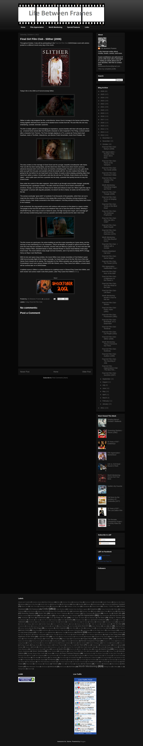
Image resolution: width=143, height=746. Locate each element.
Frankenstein (41, 617)
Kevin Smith (25, 630)
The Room (120, 659)
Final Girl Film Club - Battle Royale (109, 226)
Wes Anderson (116, 664)
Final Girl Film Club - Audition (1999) (109, 355)
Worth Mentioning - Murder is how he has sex (109, 297)
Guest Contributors (99, 620)
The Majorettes (27, 659)
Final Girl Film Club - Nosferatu (109, 350)
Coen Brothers (60, 609)
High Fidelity (121, 622)
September (106, 379)
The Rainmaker (111, 659)
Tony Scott (29, 664)
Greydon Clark (80, 619)
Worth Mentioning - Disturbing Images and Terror (109, 187)
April (104, 394)
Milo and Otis (21, 634)
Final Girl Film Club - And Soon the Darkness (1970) (109, 232)
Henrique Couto (110, 622)
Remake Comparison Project (90, 641)
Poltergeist (39, 638)
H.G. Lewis (112, 619)
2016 (103, 123)
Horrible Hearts (45, 624)
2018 (103, 116)
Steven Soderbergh (24, 651)
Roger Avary (35, 645)
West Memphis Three (32, 666)
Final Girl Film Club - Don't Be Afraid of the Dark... (109, 285)
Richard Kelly (54, 643)
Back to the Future (119, 602)
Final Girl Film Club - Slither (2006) (109, 338)
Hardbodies (32, 622)
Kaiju (109, 628)
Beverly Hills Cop (45, 604)
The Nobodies (73, 659)
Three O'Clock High (114, 661)
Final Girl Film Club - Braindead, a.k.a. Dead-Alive (109, 322)
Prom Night (66, 638)
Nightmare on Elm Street (26, 636)
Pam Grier (45, 636)
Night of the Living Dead (113, 634)
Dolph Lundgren (75, 613)
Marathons (70, 632)
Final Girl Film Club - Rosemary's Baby (109, 174)
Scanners (95, 645)
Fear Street (58, 615)
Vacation (78, 664)
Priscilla (56, 638)
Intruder (29, 626)
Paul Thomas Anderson (67, 636)
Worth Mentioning (55, 27)
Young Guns (22, 668)
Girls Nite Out (45, 619)
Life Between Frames (108, 48)
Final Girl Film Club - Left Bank (109, 291)
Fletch (32, 617)
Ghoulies (31, 619)
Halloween (21, 622)
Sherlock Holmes (43, 647)
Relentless (75, 641)
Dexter (95, 611)
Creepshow (94, 609)
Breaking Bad (108, 604)
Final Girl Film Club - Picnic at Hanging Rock (109, 199)
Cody (27, 302)
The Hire (35, 657)
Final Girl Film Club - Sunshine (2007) (109, 374)
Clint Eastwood (34, 609)
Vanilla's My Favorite (115, 486)
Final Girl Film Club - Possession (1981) (109, 316)
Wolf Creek (63, 666)
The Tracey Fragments (64, 661)
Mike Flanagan (119, 632)
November (106, 141)
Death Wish (66, 611)
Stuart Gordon (52, 651)
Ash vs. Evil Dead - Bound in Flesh (114, 465)
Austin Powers (107, 602)
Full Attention (91, 617)
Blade (74, 604)
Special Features (73, 27)
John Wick (73, 628)
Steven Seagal (118, 649)
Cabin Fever (33, 606)
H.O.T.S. (120, 619)
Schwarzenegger (106, 645)
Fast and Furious (46, 615)
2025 (103, 94)
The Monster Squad (39, 659)
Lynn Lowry (45, 632)
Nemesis (99, 634)
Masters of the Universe (106, 632)
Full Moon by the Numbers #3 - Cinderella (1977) (114, 499)
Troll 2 (63, 664)
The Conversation (51, 655)
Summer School (73, 651)
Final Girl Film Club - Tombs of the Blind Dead (109, 206)
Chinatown (86, 606)
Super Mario (83, 651)
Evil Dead (33, 615)
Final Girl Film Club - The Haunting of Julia (109, 361)
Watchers (106, 664)
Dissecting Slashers (28, 613)
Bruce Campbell (119, 604)
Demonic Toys (86, 611)
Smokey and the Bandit (37, 649)
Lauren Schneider (75, 630)
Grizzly (89, 619)
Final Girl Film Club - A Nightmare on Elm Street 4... (109, 278)
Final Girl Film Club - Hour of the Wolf (109, 272)
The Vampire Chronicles (78, 661)
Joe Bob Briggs (36, 628)
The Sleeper (21, 661)
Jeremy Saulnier (24, 628)
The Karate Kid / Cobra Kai (89, 657)
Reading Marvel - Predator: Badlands (114, 420)
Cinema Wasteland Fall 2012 (109, 252)
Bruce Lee (24, 606)
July (104, 385)
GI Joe (37, 619)
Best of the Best (33, 604)
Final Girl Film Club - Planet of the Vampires (109, 163)
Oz (39, 636)
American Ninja (77, 602)
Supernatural (102, 651)
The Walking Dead (92, 661)
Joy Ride (81, 628)
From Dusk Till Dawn (77, 617)
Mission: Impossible (40, 634)
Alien (58, 602)
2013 (103, 132)
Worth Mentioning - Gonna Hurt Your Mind (114, 477)
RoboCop (114, 643)
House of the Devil (82, 624)
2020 (103, 110)
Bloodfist (81, 604)
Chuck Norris (96, 606)
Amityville (97, 602)
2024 (103, 97)
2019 (103, 113)
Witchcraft (53, 666)
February (105, 401)
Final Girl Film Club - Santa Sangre (109, 257)
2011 (103, 408)
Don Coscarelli (87, 613)
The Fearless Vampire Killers (94, 655)
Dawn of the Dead (42, 611)
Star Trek (81, 649)
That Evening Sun (88, 653)
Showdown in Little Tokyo (57, 647)
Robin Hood (106, 643)
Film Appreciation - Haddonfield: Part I (109, 267)
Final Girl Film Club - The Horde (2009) (109, 169)
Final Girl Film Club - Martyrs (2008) (109, 148)
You (122, 666)
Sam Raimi (80, 645)
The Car (31, 655)
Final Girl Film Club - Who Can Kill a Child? (109, 220)
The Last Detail (105, 657)
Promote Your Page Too (104, 561)
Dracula (97, 613)
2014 (103, 129)
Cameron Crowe (44, 606)
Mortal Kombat (77, 634)
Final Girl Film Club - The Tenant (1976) (109, 262)
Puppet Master (88, 638)
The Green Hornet (118, 655)
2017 (103, 119)
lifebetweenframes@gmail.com (109, 66)
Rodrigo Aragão (24, 645)
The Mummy (51, 659)
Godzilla (69, 620)
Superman (92, 651)
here (76, 271)
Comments (104, 543)
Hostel (72, 624)
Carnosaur (55, 606)
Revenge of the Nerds (33, 643)
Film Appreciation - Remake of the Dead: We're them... (108, 155)
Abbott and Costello (24, 602)
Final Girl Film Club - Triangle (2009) (109, 193)
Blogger (82, 741)
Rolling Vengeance (47, 645)
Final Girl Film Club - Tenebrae (109, 328)
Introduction (21, 626)
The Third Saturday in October (47, 661)
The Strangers (31, 661)
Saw (88, 645)
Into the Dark (117, 624)
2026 (103, 91)
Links (87, 27)
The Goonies (107, 655)
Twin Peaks (70, 664)
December (106, 138)
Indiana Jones (106, 624)
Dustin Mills (118, 613)
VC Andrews (98, 664)
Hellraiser (99, 622)
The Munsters (62, 659)
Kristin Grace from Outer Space (59, 630)
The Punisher (92, 659)
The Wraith (104, 661)
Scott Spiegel (118, 645)
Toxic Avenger (38, 664)
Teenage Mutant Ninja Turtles (36, 653)
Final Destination (104, 615)
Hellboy (92, 622)
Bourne (88, 604)
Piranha (112, 636)
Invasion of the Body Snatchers (41, 626)
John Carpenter (61, 628)
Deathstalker (76, 611)
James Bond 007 (82, 626)
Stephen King (105, 649)
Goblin (63, 619)
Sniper (47, 649)
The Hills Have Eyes (24, 657)
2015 (103, 126)
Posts (102, 540)
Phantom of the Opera (101, 636)
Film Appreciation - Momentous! (114, 454)
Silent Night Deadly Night (87, 647)
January (105, 404)
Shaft (34, 647)
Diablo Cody (103, 611)
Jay (111, 626)
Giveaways (54, 619)
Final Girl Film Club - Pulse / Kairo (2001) (109, 309)
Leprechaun (86, 630)
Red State (67, 641)
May (104, 391)
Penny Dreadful (79, 636)
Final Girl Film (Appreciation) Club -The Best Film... (110, 368)
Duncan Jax (107, 613)
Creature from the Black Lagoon (77, 609)
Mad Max (53, 632)
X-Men (115, 666)
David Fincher (31, 611)
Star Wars (89, 649)
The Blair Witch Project (114, 653)
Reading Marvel (57, 641)
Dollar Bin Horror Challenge (58, 613)
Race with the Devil (117, 638)
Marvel (79, 632)
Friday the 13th (61, 617)
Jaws (104, 626)
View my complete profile (107, 69)
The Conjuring (39, 655)
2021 (103, 107)
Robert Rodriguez (94, 643)
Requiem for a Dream (109, 641)
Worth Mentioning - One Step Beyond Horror (109, 239)
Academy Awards (37, 602)
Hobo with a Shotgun (26, 624)
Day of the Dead (55, 611)
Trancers (47, 664)
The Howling (53, 657)
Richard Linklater (65, 643)
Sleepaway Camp (112, 647)
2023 (103, 101)
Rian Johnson (45, 643)
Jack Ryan (72, 626)
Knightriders (45, 630)
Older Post (86, 372)
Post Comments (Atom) (60, 378)
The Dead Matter (70, 655)
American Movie (66, 602)
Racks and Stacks (23, 641)
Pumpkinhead (76, 638)
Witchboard (45, 666)
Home (23, 27)
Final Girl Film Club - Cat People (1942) (109, 333)
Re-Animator (46, 641)
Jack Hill (53, 626)
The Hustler (63, 657)
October (105, 144)
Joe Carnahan (49, 628)
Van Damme (87, 664)
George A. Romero (115, 617)
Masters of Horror (93, 632)
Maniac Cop (61, 632)
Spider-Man (62, 649)
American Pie (88, 602)
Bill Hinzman (65, 604)
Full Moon (101, 617)
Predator (47, 638)
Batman (22, 604)
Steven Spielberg (38, 651)
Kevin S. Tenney (120, 628)
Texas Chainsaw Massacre (71, 653)
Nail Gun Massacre (89, 634)
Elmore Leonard (23, 615)
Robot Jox (122, 643)
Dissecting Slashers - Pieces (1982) (115, 431)
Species (54, 649)
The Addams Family (100, 653)
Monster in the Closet (64, 634)
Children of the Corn (73, 606)
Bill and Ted (55, 604)
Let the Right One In (98, 630)
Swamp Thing (112, 651)
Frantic (52, 617)
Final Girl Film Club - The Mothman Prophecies (109, 213)
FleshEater (25, 617)
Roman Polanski (59, 645)
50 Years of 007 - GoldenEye (114, 443)
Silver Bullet (101, 647)
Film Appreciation (37, 27)
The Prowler (82, 659)
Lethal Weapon (111, 630)
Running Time (70, 645)
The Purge (101, 659)
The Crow (61, 655)
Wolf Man (72, 666)
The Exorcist (80, 655)
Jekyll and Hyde (120, 626)
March (104, 398)
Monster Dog (52, 634)
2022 (103, 104)
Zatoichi (30, 668)
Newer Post (24, 372)
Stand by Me (73, 649)
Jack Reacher (63, 626)
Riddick (75, 643)
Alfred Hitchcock (49, 602)
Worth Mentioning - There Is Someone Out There (109, 344)
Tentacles (57, 653)
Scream (20, 647)
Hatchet (62, 622)
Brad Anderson (97, 604)
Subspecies (63, 651)
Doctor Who (42, 613)
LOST (38, 632)
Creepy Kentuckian (106, 609)
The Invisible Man (73, 657)
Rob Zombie (82, 643)
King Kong (36, 630)
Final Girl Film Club (61, 43)
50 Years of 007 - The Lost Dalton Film (115, 509)
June (104, 388)
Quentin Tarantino (103, 638)
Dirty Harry (121, 611)
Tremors (55, 664)
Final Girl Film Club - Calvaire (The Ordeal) (109, 180)
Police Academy (29, 638)
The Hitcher (44, 657)
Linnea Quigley (28, 632)
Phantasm (89, 636)
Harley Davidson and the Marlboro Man (47, 622)
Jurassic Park (90, 628)
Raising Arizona (36, 641)
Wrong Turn (107, 666)
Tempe (49, 653)
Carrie (63, 606)
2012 (103, 135)
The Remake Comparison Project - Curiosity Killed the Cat (115, 522)
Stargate (96, 649)
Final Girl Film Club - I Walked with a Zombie (110, 246)
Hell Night (84, 622)
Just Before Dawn (101, 628)
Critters (115, 609)
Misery (30, 634)
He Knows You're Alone (73, 622)
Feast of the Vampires (71, 615)
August (105, 382)
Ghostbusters (22, 619)
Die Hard (112, 611)
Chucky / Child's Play (109, 606)
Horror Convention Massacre (61, 624)
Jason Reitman (96, 626)
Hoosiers (36, 624)
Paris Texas (55, 636)
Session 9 (28, 647)
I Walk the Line (95, 624)
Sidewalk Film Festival (72, 647)
